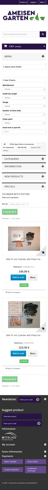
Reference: (17, 267)
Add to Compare (13, 292)
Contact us (23, 2)
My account (8, 444)
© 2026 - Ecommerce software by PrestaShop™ (20, 483)
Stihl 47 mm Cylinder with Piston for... (24, 259)
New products (13, 176)
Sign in (42, 2)
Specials (9, 186)
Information (12, 166)
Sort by (5, 204)
